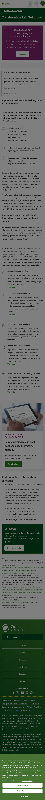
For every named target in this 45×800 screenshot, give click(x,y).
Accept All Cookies (22, 785)
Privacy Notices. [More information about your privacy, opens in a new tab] (27, 781)
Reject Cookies (22, 791)
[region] (22, 777)
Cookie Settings (22, 796)
